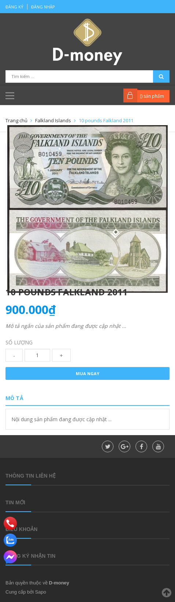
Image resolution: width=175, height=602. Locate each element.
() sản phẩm (152, 96)
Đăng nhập (43, 7)
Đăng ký (14, 7)
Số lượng (19, 342)
